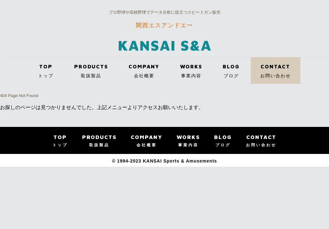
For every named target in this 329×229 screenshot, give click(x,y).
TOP (45, 73)
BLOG (231, 73)
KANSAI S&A (165, 45)
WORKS (191, 73)
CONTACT (275, 73)
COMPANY (144, 73)
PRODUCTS (91, 73)
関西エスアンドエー (164, 25)
